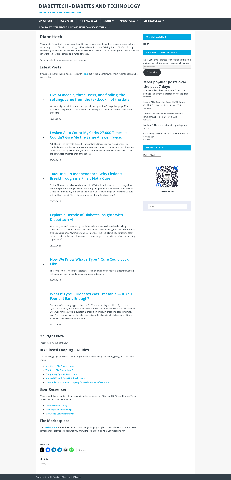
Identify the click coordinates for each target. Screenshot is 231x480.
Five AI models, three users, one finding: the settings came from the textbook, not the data (90, 97)
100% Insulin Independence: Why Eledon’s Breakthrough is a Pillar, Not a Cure (86, 176)
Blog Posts (66, 20)
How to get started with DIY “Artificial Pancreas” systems (73, 27)
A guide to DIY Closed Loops (60, 366)
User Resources (152, 20)
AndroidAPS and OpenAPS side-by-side (65, 378)
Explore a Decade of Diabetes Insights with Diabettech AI (86, 217)
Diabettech (45, 20)
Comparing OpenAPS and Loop (61, 374)
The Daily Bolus (88, 20)
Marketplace (127, 20)
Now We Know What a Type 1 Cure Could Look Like (89, 261)
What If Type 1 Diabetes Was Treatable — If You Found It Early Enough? (91, 296)
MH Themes (76, 477)
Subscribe (152, 72)
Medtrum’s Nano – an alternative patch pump (165, 125)
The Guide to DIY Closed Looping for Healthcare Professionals (77, 382)
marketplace (50, 427)
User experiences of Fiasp (59, 409)
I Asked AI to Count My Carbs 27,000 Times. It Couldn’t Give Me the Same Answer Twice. (88, 134)
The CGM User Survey (56, 405)
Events (107, 20)
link (86, 73)
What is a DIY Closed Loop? (59, 370)
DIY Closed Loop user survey (60, 413)
